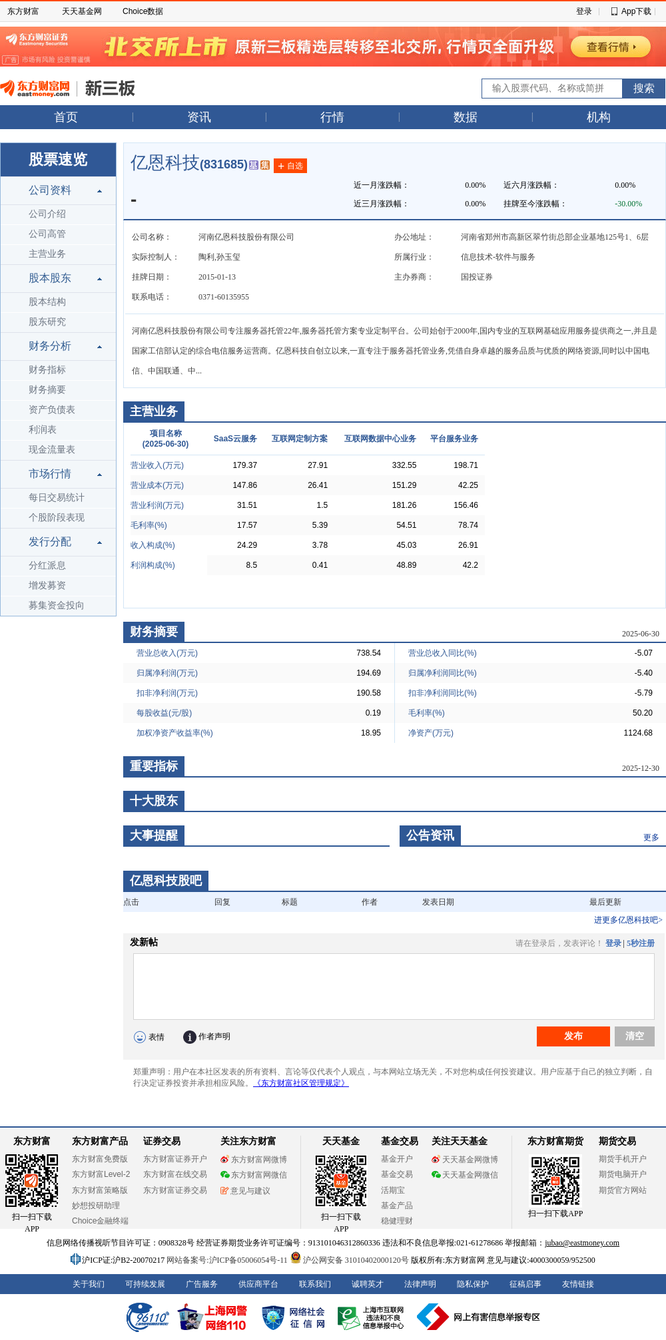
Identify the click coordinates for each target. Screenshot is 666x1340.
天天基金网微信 (465, 1175)
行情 (332, 117)
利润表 (43, 430)
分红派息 (47, 565)
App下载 (636, 11)
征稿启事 (525, 1284)
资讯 (199, 117)
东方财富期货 (555, 1141)
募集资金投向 (57, 605)
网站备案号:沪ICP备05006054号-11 (228, 1260)
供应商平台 (258, 1284)
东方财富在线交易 (175, 1174)
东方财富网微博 (253, 1159)
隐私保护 (473, 1284)
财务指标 (47, 370)
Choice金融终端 (100, 1221)
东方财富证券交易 (175, 1190)
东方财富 (23, 11)
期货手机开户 (623, 1159)
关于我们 (89, 1284)
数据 (466, 117)
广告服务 (202, 1284)
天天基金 (341, 1141)
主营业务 (47, 254)
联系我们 (315, 1284)
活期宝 (393, 1190)
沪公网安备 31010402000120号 (349, 1260)
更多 (651, 837)
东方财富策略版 (100, 1190)
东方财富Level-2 (101, 1174)
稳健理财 (397, 1221)
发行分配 (50, 541)
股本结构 (47, 302)
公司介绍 (47, 214)
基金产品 (397, 1205)
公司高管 (47, 234)
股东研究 (47, 322)
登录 (584, 11)
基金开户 (397, 1159)
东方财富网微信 (253, 1175)
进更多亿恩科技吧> (628, 920)
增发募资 (47, 585)
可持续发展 (145, 1284)
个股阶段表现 (57, 518)
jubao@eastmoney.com (582, 1242)
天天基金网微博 (465, 1159)
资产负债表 (52, 410)
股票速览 (58, 159)
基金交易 (397, 1174)
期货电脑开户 (623, 1174)
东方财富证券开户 (175, 1159)
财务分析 (50, 345)
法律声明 (420, 1284)
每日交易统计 (57, 498)
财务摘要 (47, 390)
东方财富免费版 (100, 1159)
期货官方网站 (623, 1190)
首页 (66, 117)
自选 (290, 166)
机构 (599, 117)
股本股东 (50, 278)
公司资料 (50, 190)
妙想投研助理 (96, 1205)
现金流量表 (52, 450)
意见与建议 (245, 1191)
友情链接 (578, 1284)
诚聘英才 (368, 1284)
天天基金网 (82, 11)
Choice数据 (143, 11)
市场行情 (50, 473)
